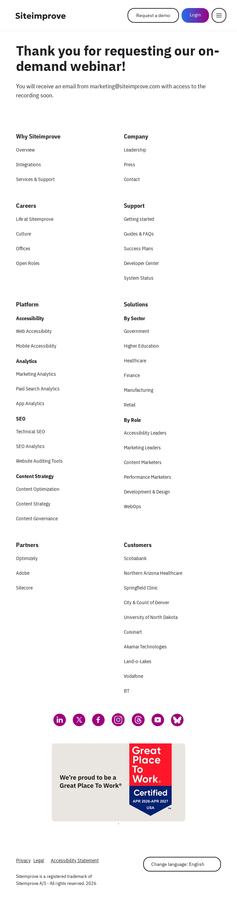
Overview (25, 150)
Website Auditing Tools (39, 461)
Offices (23, 248)
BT (127, 691)
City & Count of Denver (146, 602)
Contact (132, 179)
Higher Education (141, 346)
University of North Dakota (151, 617)
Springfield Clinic (141, 587)
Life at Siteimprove (34, 219)
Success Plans (138, 248)
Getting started (139, 219)
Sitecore (24, 587)
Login (195, 15)
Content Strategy (33, 504)
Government (136, 331)
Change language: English (177, 864)
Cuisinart (133, 632)
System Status (139, 278)
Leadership (135, 150)
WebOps (132, 506)
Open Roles (28, 263)
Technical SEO (30, 431)
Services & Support (35, 179)
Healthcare (135, 360)
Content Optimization (37, 489)
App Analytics (30, 403)
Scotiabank (135, 558)
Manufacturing (138, 390)
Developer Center (141, 263)
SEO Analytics (30, 446)
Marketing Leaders (142, 447)
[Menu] (219, 15)
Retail (130, 404)
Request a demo (153, 15)
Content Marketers (143, 462)
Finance (132, 375)
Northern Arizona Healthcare (153, 573)
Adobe (22, 573)
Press (129, 164)
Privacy (23, 860)
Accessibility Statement (75, 860)
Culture (23, 234)
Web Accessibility (34, 331)
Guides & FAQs (139, 234)
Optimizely (27, 558)
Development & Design (147, 491)
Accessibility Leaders (145, 433)
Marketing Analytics (36, 374)
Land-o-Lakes (138, 661)
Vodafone (133, 676)
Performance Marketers (147, 477)
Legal (38, 860)
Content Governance (37, 518)
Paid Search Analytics (38, 388)
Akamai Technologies (145, 646)
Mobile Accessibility (36, 346)
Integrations (28, 164)
